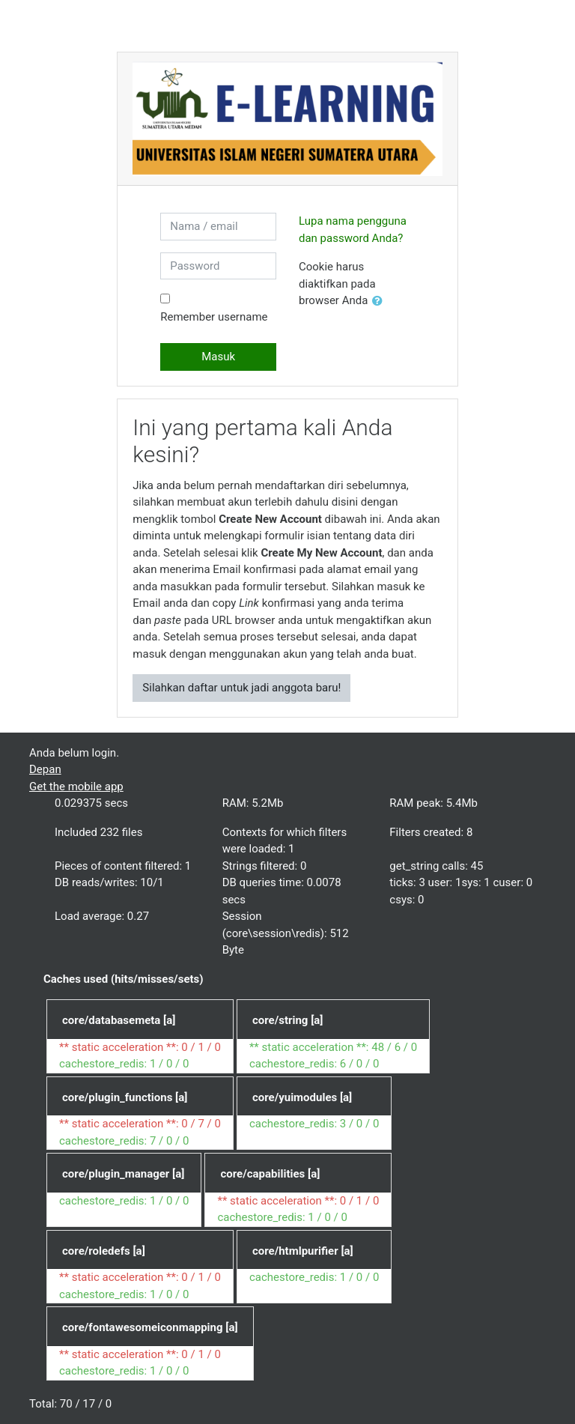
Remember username (213, 317)
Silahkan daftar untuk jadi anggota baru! (241, 687)
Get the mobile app (76, 786)
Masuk (218, 356)
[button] (380, 301)
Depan (45, 769)
